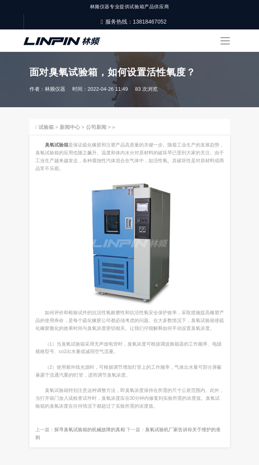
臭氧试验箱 (56, 145)
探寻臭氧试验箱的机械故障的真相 (89, 429)
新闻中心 (70, 127)
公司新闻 (96, 127)
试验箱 (46, 127)
